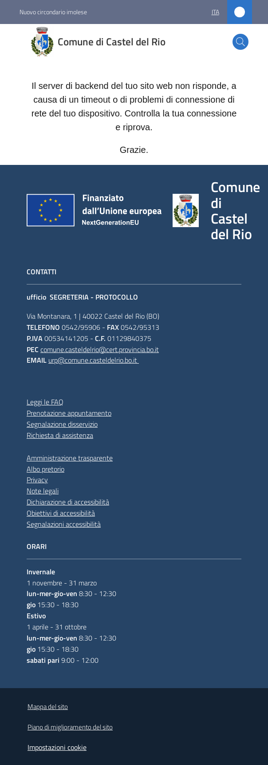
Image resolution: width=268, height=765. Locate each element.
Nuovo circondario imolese (53, 11)
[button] (240, 42)
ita (215, 11)
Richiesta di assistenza (60, 435)
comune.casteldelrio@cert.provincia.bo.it (99, 349)
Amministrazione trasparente (70, 458)
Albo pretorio (45, 469)
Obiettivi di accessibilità (61, 513)
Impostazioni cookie (57, 747)
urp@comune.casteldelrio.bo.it (93, 360)
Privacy (37, 479)
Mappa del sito (48, 706)
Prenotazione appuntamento (69, 413)
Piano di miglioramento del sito (70, 727)
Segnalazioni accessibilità (64, 524)
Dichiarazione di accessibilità (68, 502)
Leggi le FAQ (45, 402)
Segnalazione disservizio (62, 424)
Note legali (43, 490)
